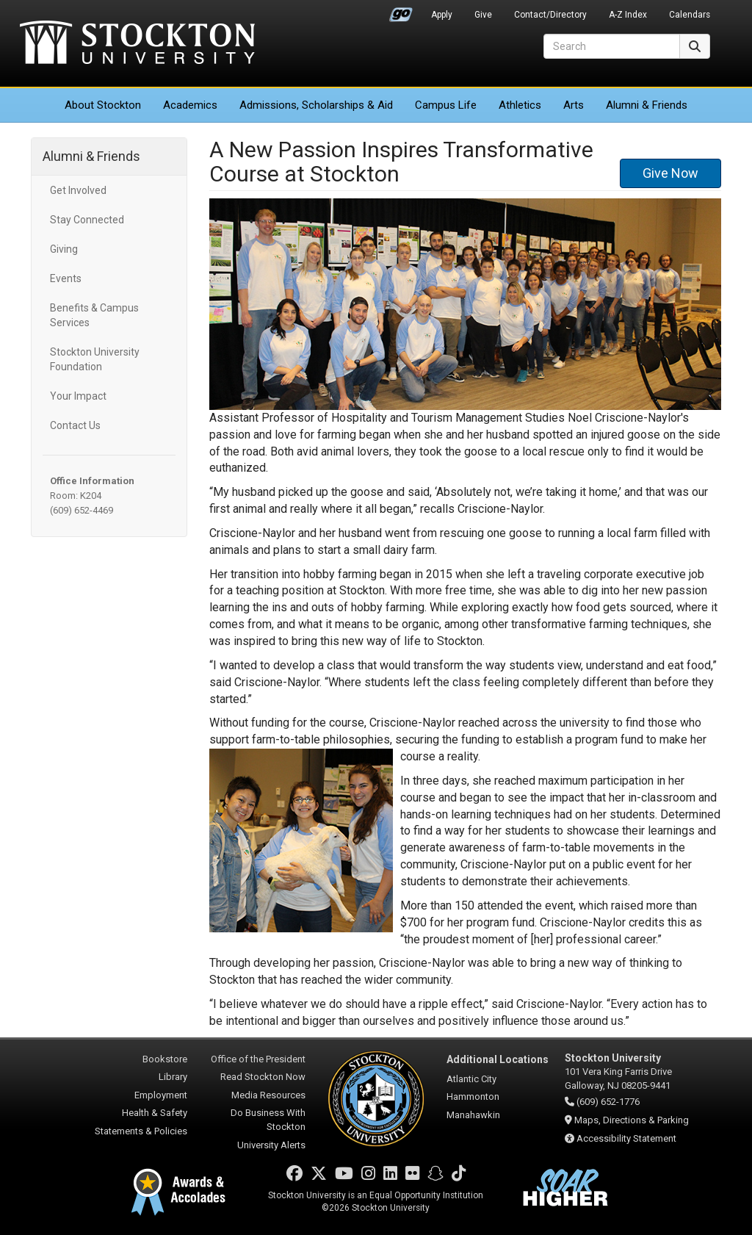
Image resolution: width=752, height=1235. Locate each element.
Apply (441, 15)
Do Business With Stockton (268, 1119)
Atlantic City (471, 1078)
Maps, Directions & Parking (631, 1120)
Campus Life (446, 105)
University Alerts (271, 1145)
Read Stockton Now (263, 1076)
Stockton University (137, 44)
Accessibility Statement (626, 1138)
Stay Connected (87, 220)
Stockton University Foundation (95, 359)
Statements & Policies (141, 1131)
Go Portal (401, 11)
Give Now (670, 173)
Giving (64, 249)
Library (173, 1076)
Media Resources (268, 1095)
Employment (160, 1095)
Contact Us (75, 425)
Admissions (316, 105)
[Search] (611, 46)
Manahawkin (473, 1114)
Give (483, 15)
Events (66, 278)
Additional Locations (497, 1059)
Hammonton (472, 1096)
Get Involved (78, 190)
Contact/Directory (550, 15)
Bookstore (164, 1059)
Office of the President (258, 1059)
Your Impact (78, 396)
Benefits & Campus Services (94, 315)
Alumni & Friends (646, 105)
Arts (573, 105)
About (103, 105)
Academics (190, 105)
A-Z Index (628, 15)
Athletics (520, 105)
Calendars (689, 15)
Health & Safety (154, 1112)
